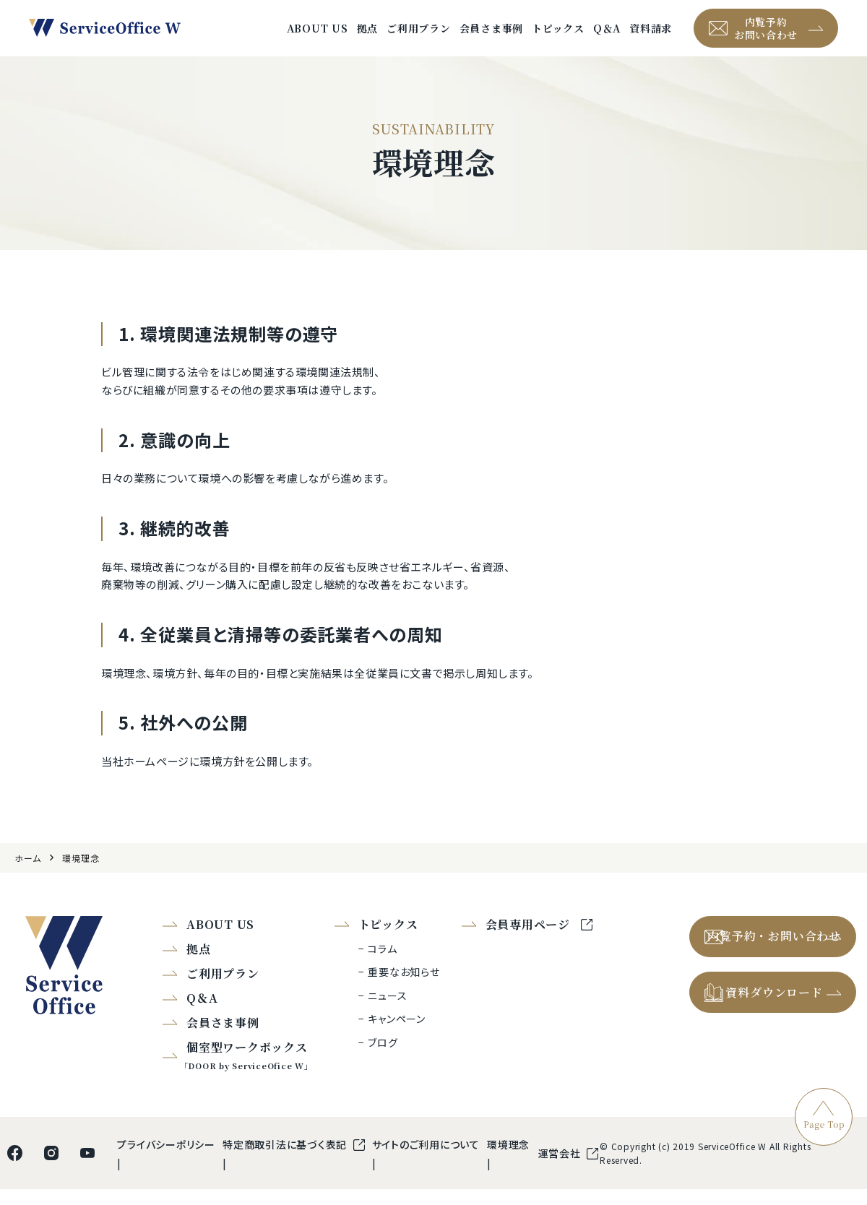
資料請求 (650, 36)
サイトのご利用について (426, 1160)
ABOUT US (317, 36)
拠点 (368, 36)
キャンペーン (397, 1035)
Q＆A (607, 36)
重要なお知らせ (403, 988)
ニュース (387, 1011)
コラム (382, 964)
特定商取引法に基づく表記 (286, 1160)
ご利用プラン (419, 36)
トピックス (558, 36)
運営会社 (561, 1169)
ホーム (27, 874)
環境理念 (80, 874)
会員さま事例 (492, 36)
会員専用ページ (530, 940)
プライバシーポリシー (166, 1160)
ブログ (382, 1058)
